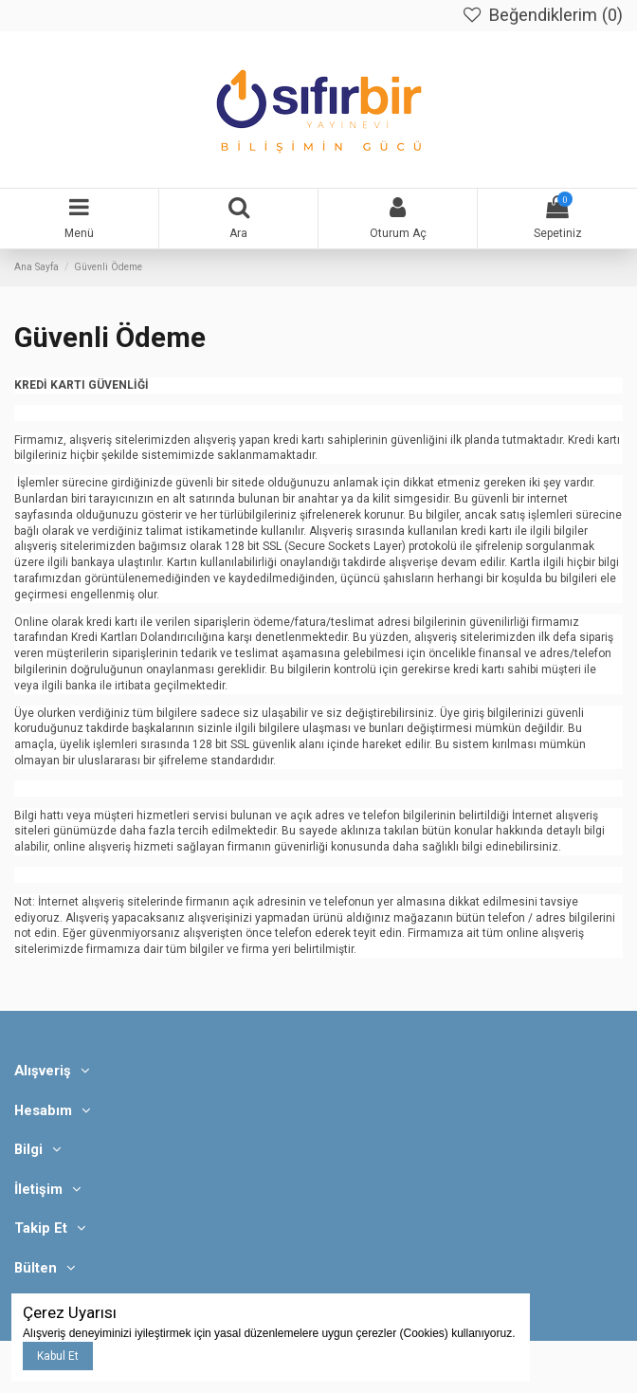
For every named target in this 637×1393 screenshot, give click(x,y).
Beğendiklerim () (542, 15)
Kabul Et (58, 1356)
